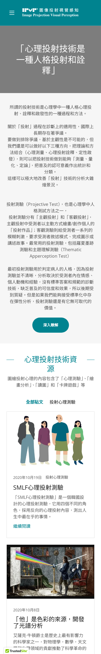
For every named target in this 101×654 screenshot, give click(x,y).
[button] (13, 12)
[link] (50, 12)
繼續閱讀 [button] (21, 526)
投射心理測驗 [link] (62, 402)
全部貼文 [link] (34, 402)
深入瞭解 (50, 325)
